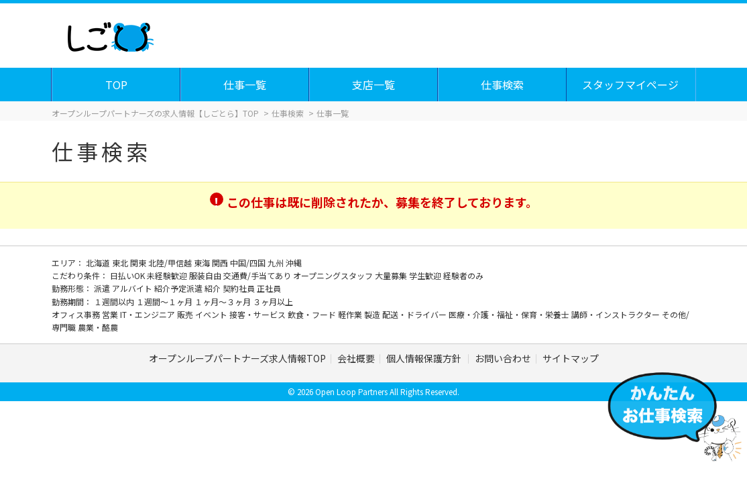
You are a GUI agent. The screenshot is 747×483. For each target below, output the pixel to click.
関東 (139, 262)
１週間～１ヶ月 (165, 301)
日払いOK (128, 275)
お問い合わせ (503, 358)
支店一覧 (374, 84)
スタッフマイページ (631, 84)
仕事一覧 (245, 84)
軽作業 (351, 314)
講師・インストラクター (616, 314)
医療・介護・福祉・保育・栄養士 (510, 314)
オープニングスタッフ (334, 275)
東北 (121, 262)
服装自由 (206, 275)
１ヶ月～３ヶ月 (223, 301)
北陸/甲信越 (171, 262)
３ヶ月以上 (273, 301)
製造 (373, 314)
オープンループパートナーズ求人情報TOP (237, 358)
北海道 (99, 262)
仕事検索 (502, 84)
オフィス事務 (77, 314)
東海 (203, 262)
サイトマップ (570, 358)
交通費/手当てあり (258, 275)
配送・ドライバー (415, 314)
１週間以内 (115, 301)
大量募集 (392, 275)
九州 (277, 262)
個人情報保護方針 (424, 358)
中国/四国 (249, 262)
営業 (111, 314)
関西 (221, 262)
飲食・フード (313, 314)
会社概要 (356, 358)
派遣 (103, 288)
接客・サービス (258, 314)
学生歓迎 (426, 275)
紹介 (214, 288)
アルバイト (133, 288)
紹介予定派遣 (179, 288)
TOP (117, 84)
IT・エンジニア (148, 314)
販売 (186, 314)
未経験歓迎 (168, 275)
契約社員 (240, 288)
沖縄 (294, 262)
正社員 (269, 288)
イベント (212, 314)
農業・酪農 (98, 327)
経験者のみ (463, 275)
